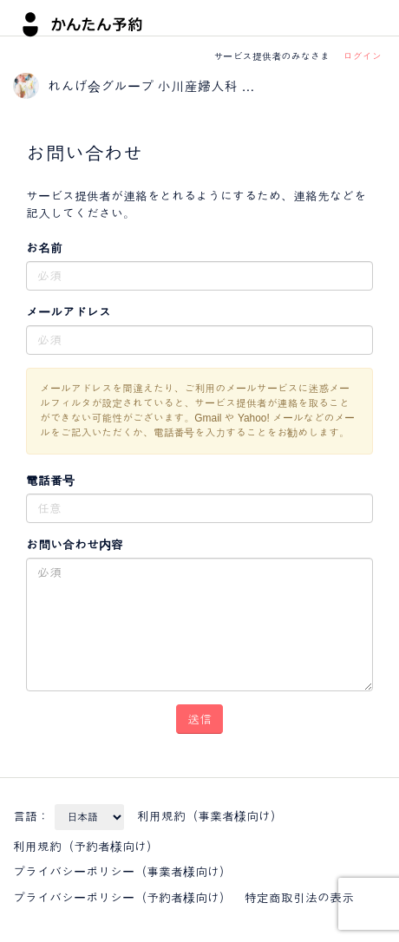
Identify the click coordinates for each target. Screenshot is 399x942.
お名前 (44, 248)
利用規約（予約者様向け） (86, 847)
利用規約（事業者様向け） (210, 816)
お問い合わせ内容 (74, 545)
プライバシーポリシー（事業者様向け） (122, 872)
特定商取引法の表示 (299, 898)
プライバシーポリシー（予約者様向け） (122, 898)
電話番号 (50, 480)
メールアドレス (68, 312)
